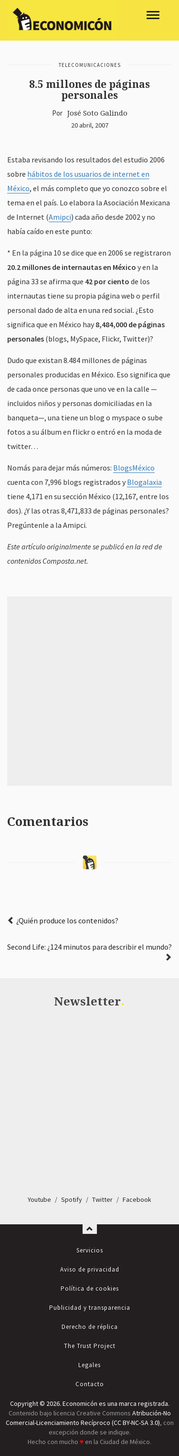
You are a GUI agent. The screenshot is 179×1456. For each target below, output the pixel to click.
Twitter (102, 1199)
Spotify (71, 1199)
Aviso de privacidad (89, 1269)
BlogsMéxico (134, 467)
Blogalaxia (144, 482)
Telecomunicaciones (90, 65)
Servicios (89, 1250)
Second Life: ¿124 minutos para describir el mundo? (89, 947)
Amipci (60, 217)
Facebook (137, 1199)
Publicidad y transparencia (89, 1308)
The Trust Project (90, 1346)
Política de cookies (90, 1289)
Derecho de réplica (90, 1327)
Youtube (39, 1199)
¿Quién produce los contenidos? (67, 920)
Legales (89, 1365)
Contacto (89, 1384)
